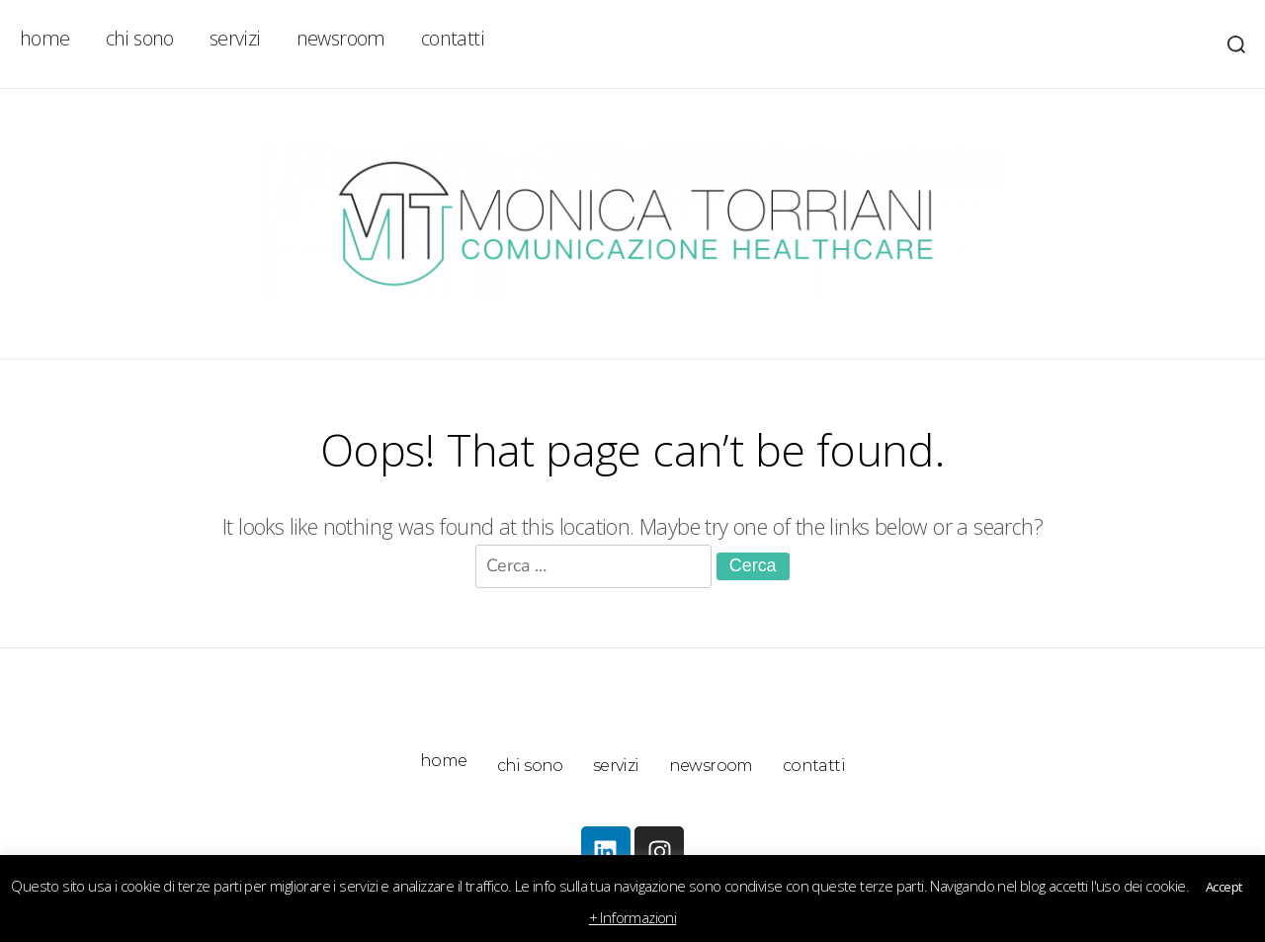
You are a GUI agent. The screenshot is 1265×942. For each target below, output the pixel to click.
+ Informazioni (633, 917)
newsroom (340, 38)
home (45, 38)
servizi (235, 38)
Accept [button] (1223, 887)
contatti (452, 38)
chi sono (140, 38)
